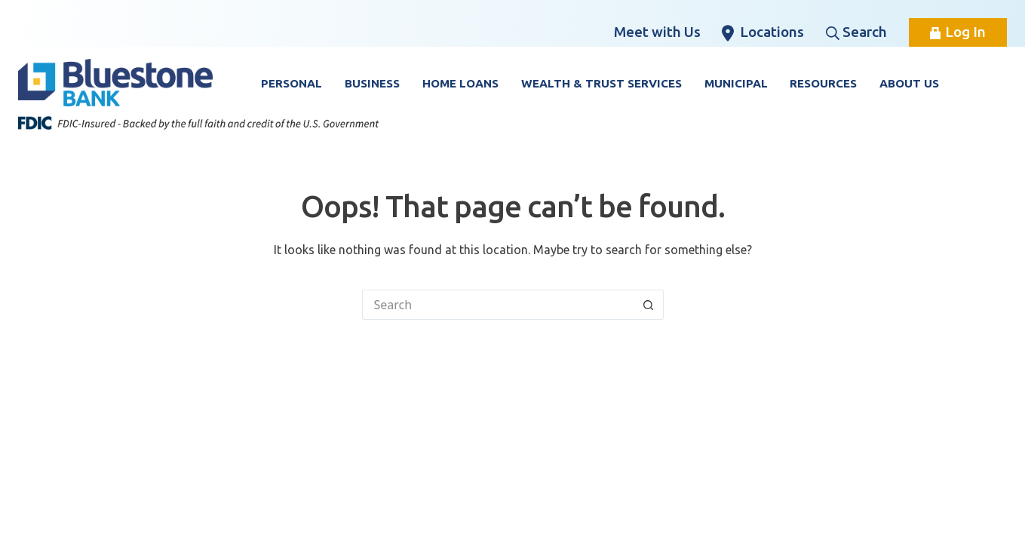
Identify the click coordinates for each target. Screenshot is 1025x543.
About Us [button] (909, 83)
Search (856, 31)
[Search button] (649, 305)
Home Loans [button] (460, 83)
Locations (763, 32)
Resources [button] (823, 83)
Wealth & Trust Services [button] (601, 83)
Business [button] (372, 83)
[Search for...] (498, 305)
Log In (958, 31)
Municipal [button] (736, 83)
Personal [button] (291, 83)
